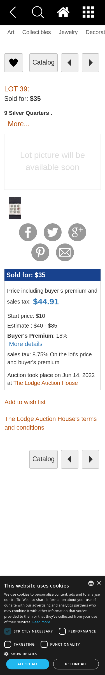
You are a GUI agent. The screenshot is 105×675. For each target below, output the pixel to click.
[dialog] (52, 625)
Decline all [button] (76, 664)
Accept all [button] (27, 664)
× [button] (99, 583)
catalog (43, 62)
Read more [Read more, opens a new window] (41, 622)
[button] (52, 653)
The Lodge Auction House (45, 383)
